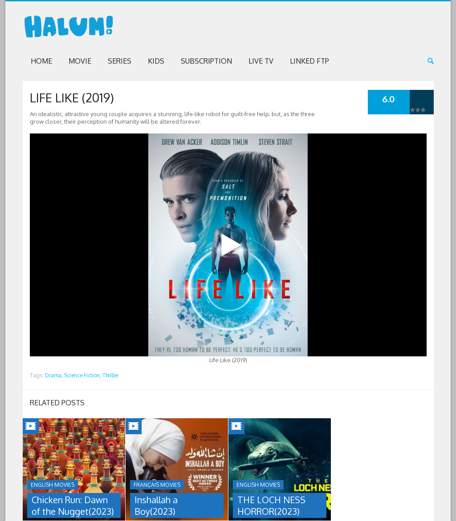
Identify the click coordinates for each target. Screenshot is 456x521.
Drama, (54, 375)
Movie (80, 61)
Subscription (206, 61)
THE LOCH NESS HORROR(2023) (271, 505)
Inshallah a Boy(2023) (156, 505)
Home (41, 61)
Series (119, 61)
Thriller (110, 375)
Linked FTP (309, 61)
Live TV (260, 61)
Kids (156, 61)
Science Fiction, (82, 375)
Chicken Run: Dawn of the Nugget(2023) (73, 505)
